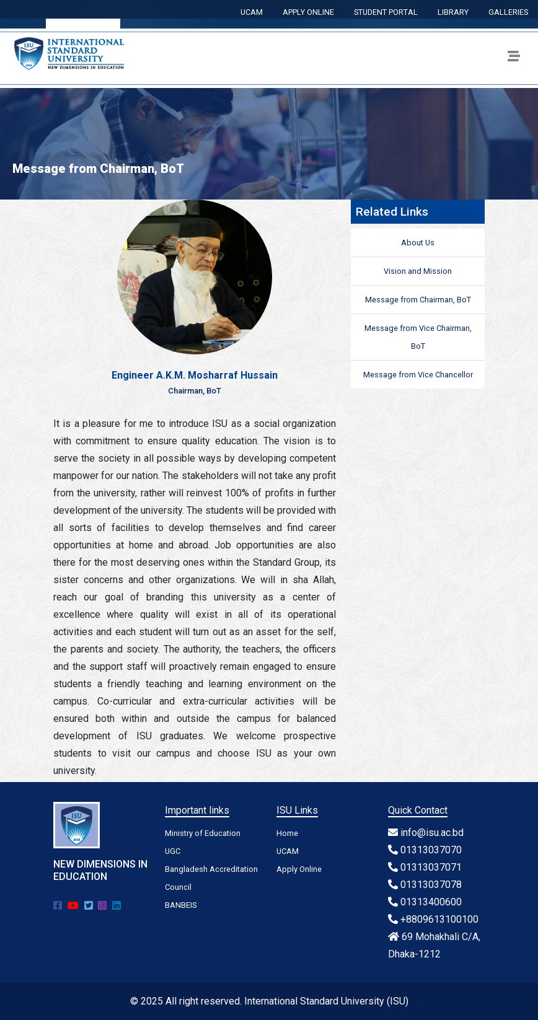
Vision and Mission (418, 271)
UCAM (251, 12)
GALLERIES (508, 12)
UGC (172, 851)
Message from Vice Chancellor (418, 374)
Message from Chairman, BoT (418, 299)
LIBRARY (453, 12)
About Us (417, 242)
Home (287, 833)
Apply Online (299, 869)
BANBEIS (180, 905)
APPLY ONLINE (308, 12)
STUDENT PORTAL (386, 12)
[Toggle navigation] (514, 58)
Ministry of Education (202, 833)
